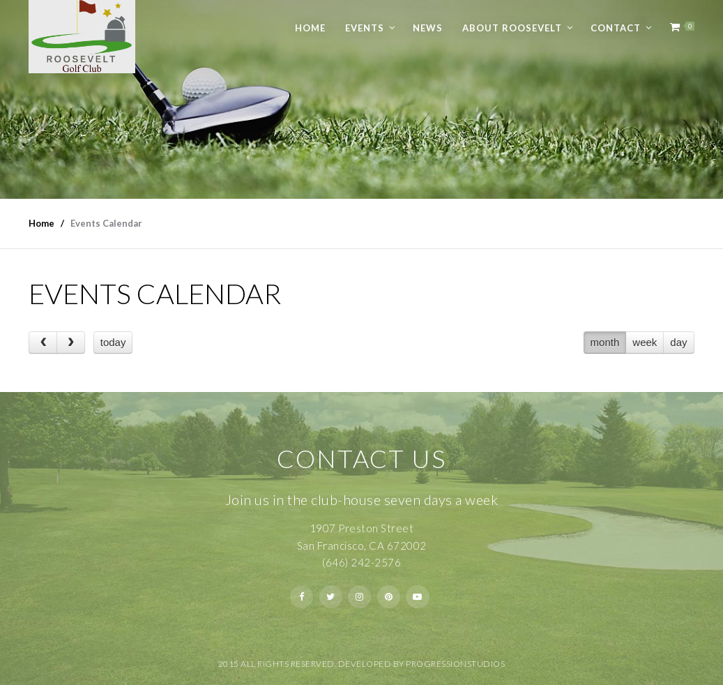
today (113, 342)
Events (364, 27)
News (428, 27)
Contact (616, 27)
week (644, 342)
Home (310, 27)
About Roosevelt (512, 27)
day (678, 342)
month (605, 342)
